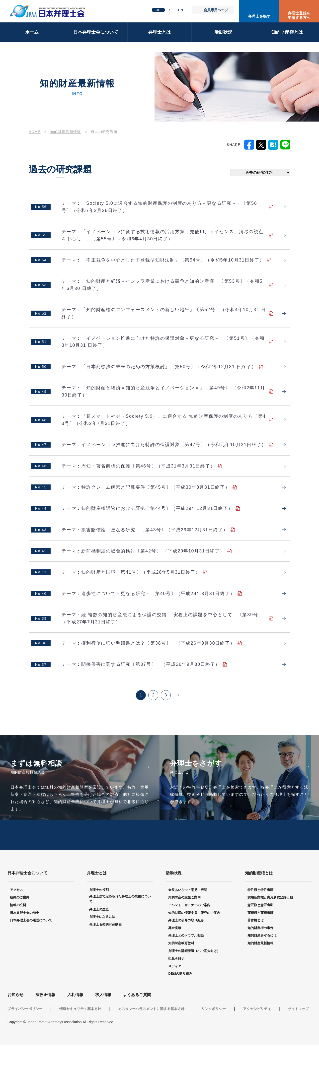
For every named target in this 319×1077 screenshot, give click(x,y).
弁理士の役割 (99, 922)
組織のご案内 (19, 929)
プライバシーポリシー (24, 1041)
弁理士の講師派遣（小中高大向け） (194, 983)
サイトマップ (298, 1041)
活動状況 (223, 32)
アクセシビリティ (257, 1041)
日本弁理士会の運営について (31, 952)
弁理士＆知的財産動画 (105, 956)
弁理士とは (159, 32)
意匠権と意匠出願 (260, 937)
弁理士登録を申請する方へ (299, 15)
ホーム (32, 32)
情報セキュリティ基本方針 (80, 1041)
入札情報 (75, 1027)
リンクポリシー (213, 1041)
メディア (174, 998)
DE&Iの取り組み (180, 1006)
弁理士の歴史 (99, 941)
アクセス (16, 922)
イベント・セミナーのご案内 (189, 937)
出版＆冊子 (176, 990)
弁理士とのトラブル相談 (186, 967)
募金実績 (174, 960)
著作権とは (255, 952)
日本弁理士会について (95, 32)
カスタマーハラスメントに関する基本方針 (151, 1041)
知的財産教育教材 (181, 975)
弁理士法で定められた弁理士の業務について (120, 931)
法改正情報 (45, 1027)
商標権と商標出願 (260, 945)
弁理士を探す (259, 16)
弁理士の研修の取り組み (186, 952)
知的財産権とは (287, 32)
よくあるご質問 (137, 1027)
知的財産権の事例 (260, 960)
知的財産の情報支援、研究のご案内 (194, 945)
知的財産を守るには (262, 967)
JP (158, 10)
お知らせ (15, 1027)
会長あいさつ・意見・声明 (187, 922)
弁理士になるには (102, 949)
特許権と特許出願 (260, 922)
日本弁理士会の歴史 (24, 945)
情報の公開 (18, 937)
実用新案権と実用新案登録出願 (270, 929)
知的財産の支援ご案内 (184, 929)
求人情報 (103, 1027)
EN (180, 10)
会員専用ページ (216, 10)
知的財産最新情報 (65, 132)
